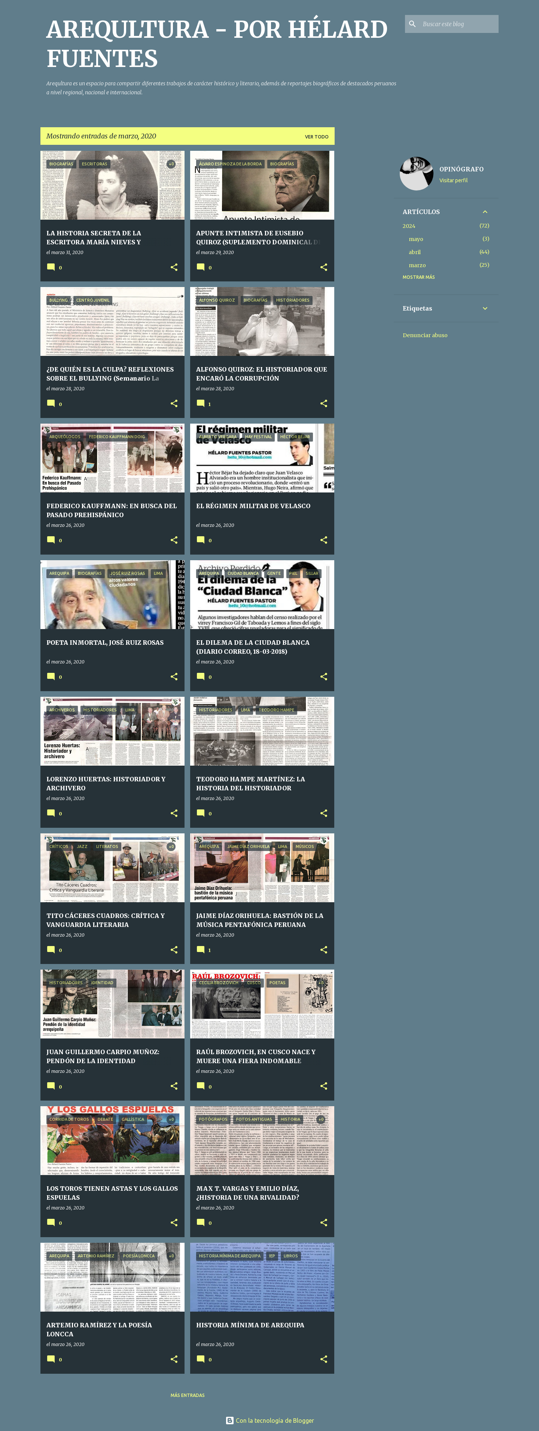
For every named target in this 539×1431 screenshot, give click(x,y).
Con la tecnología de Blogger (269, 1420)
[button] (174, 268)
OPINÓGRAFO (461, 169)
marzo (417, 265)
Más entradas (188, 1395)
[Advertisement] (364, 263)
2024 (409, 226)
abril (415, 252)
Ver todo (317, 136)
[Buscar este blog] (459, 24)
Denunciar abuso (425, 335)
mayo (416, 239)
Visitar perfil (453, 180)
